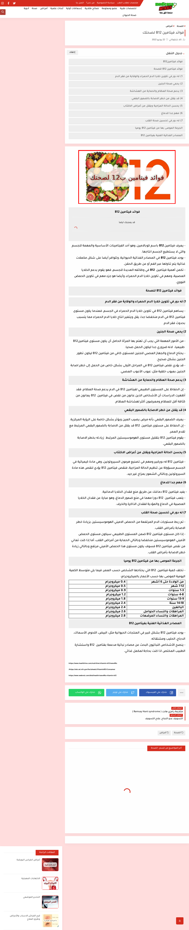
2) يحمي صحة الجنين (170, 84)
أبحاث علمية (56, 8)
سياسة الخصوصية (106, 3)
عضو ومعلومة (109, 8)
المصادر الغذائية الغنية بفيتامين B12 (161, 135)
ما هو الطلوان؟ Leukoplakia (26, 109)
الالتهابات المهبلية (30, 53)
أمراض (44, 8)
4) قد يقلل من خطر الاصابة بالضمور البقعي (157, 98)
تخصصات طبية (128, 8)
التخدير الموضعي (31, 72)
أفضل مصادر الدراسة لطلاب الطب (153, 852)
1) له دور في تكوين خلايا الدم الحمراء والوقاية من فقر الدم (149, 76)
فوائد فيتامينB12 (172, 61)
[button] (157, 692)
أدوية (26, 8)
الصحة (180, 26)
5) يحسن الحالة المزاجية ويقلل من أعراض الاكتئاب (153, 106)
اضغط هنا (113, 852)
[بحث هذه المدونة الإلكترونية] (35, 854)
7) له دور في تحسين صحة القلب (164, 120)
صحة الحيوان (129, 15)
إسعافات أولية (74, 8)
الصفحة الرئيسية (174, 891)
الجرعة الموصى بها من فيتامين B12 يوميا (159, 128)
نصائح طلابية (92, 8)
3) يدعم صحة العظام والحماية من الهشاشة (156, 91)
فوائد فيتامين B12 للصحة (168, 69)
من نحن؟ (90, 3)
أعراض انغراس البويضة (28, 34)
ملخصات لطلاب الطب (127, 3)
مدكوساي (158, 925)
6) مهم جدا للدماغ (171, 113)
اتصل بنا (80, 3)
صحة (34, 8)
